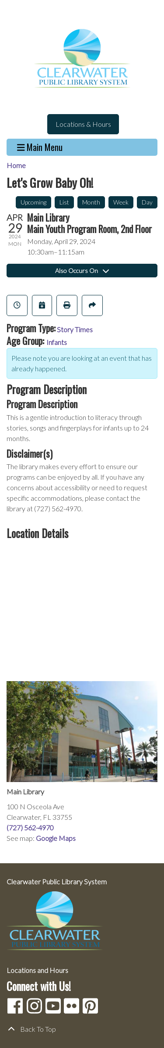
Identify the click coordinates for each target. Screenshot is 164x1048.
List (64, 202)
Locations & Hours (83, 124)
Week (121, 202)
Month (91, 202)
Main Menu (40, 147)
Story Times (75, 329)
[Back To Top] (82, 1029)
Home (16, 165)
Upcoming (33, 202)
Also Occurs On (82, 270)
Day (147, 202)
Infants (56, 342)
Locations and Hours (37, 970)
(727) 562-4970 (30, 827)
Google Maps (56, 838)
